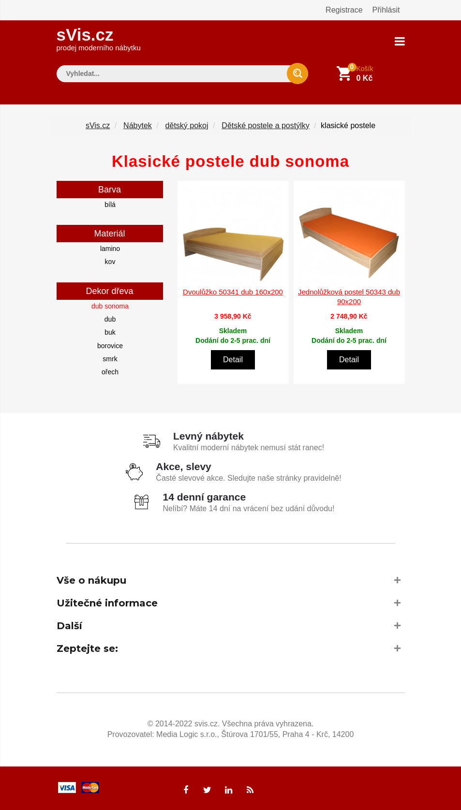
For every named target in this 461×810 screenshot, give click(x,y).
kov (110, 261)
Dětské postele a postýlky (265, 125)
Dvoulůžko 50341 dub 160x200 (233, 292)
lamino (110, 248)
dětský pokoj (186, 125)
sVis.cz (99, 38)
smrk (110, 358)
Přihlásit (386, 10)
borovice (110, 345)
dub (110, 319)
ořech (110, 372)
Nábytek (137, 125)
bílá (110, 204)
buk (110, 332)
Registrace (344, 10)
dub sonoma (110, 305)
